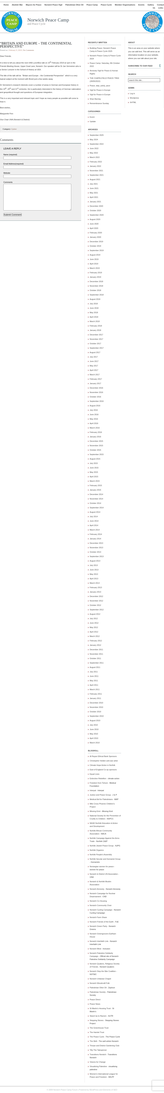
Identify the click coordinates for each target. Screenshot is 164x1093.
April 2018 (94, 317)
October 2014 (95, 503)
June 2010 (94, 729)
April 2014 (94, 525)
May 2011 (94, 681)
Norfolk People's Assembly (101, 855)
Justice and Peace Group (100, 795)
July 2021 (94, 184)
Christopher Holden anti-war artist (104, 761)
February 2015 (96, 485)
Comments (7, 182)
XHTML (133, 102)
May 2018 (94, 312)
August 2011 (95, 667)
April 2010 (94, 738)
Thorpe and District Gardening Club (104, 1046)
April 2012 (94, 632)
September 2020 (97, 215)
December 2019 (96, 242)
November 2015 (96, 446)
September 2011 (97, 663)
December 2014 (96, 494)
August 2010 (95, 720)
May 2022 (94, 153)
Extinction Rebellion (98, 778)
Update (14, 129)
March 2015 (95, 481)
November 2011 (96, 654)
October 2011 (95, 658)
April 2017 (94, 370)
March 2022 (95, 157)
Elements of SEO (110, 1090)
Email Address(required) (13, 164)
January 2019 (95, 277)
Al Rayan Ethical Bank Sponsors (103, 756)
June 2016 (94, 414)
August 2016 (95, 406)
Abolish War (17, 5)
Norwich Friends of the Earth (101, 922)
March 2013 (95, 583)
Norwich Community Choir (101, 905)
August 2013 (95, 561)
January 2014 (95, 539)
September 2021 (97, 175)
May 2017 (94, 366)
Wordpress (134, 98)
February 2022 (96, 162)
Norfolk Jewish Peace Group (101, 846)
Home (6, 5)
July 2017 (94, 357)
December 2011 (96, 649)
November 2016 (96, 392)
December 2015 (96, 441)
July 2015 (94, 463)
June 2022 (94, 148)
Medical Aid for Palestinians (101, 799)
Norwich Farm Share (98, 917)
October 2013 (95, 552)
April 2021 (94, 197)
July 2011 (94, 672)
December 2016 (96, 388)
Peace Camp (92, 5)
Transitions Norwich (98, 1054)
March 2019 (95, 268)
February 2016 (96, 432)
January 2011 (95, 698)
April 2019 (94, 264)
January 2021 (95, 202)
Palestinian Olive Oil (74, 5)
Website (6, 173)
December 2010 (96, 703)
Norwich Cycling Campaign (101, 910)
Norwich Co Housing (98, 901)
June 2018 (94, 308)
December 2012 (96, 596)
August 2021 (95, 179)
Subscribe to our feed (140, 66)
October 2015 (95, 450)
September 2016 (97, 401)
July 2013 (94, 565)
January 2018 (95, 330)
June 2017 (94, 361)
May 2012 (94, 627)
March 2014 (95, 530)
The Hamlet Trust (97, 1032)
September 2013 (97, 556)
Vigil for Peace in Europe (100, 90)
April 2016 (94, 423)
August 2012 (95, 614)
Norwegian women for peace (102, 866)
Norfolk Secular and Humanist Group (105, 859)
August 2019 (95, 255)
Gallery (151, 5)
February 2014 (96, 534)
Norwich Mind (95, 949)
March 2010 (95, 743)
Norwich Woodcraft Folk (100, 983)
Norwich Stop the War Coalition (103, 971)
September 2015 (97, 454)
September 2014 (97, 508)
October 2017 (95, 344)
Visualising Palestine (98, 1066)
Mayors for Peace (33, 5)
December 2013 (96, 543)
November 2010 (96, 707)
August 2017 (95, 352)
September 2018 (97, 295)
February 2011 (96, 694)
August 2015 (95, 459)
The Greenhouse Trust (99, 1028)
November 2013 (96, 547)
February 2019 (96, 273)
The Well (93, 1041)
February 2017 (96, 379)
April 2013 (94, 579)
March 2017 (95, 375)
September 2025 (97, 135)
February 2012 (96, 641)
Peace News (95, 1004)
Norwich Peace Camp (48, 20)
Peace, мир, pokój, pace (100, 86)
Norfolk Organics (97, 850)
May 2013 (94, 574)
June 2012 (94, 623)
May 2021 (94, 193)
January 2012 (95, 645)
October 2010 (95, 712)
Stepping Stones (97, 1020)
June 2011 (94, 676)
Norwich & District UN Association (104, 874)
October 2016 (95, 397)
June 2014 (94, 521)
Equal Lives (94, 774)
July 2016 (94, 410)
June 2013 (94, 570)
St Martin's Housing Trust (100, 1008)
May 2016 (94, 419)
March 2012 (95, 636)
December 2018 (96, 281)
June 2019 (94, 259)
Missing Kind (95, 811)
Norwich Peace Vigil (53, 5)
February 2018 (96, 326)
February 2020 (96, 233)
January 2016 (95, 437)
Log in (132, 93)
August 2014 (95, 512)
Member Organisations (125, 5)
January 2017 (95, 383)
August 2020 (95, 219)
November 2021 (96, 171)
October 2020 (95, 210)
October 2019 (95, 246)
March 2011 (95, 689)
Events (141, 5)
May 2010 (94, 734)
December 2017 (96, 335)
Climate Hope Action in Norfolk (102, 765)
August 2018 (95, 299)
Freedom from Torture (99, 783)
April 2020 (94, 228)
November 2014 (96, 499)
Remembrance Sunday (99, 103)
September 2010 (97, 716)
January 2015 (95, 490)
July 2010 (94, 725)
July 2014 (94, 516)
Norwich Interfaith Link (99, 941)
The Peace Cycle (97, 1037)
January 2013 (95, 592)
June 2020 (94, 224)
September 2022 (97, 144)
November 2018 (96, 286)
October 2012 (95, 605)
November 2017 (96, 339)
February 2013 (96, 587)
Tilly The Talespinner (98, 1050)
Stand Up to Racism (98, 1016)
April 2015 (94, 477)
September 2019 (97, 250)
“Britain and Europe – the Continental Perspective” (36, 44)
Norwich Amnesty (97, 889)
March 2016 (95, 428)
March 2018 (95, 321)
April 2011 (94, 685)
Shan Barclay (95, 99)
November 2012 (96, 601)
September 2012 (97, 610)
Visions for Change (98, 1062)
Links (160, 8)
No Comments (28, 50)
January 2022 (95, 166)
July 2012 (94, 618)
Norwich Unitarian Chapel (100, 979)
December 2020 (96, 206)
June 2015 (94, 468)
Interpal (93, 790)
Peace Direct (95, 1000)
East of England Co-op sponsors (103, 770)
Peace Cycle (106, 5)
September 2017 (97, 348)
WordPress (94, 1090)
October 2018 (95, 290)
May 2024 (94, 140)
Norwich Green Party (98, 926)
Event (92, 117)
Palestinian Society (98, 992)
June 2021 (94, 188)
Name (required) (10, 155)
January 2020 (95, 237)
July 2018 (94, 304)
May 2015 (94, 472)
